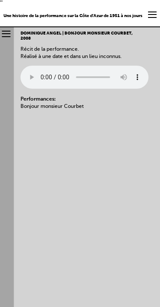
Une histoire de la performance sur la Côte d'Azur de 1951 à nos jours (73, 16)
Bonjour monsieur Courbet (52, 106)
